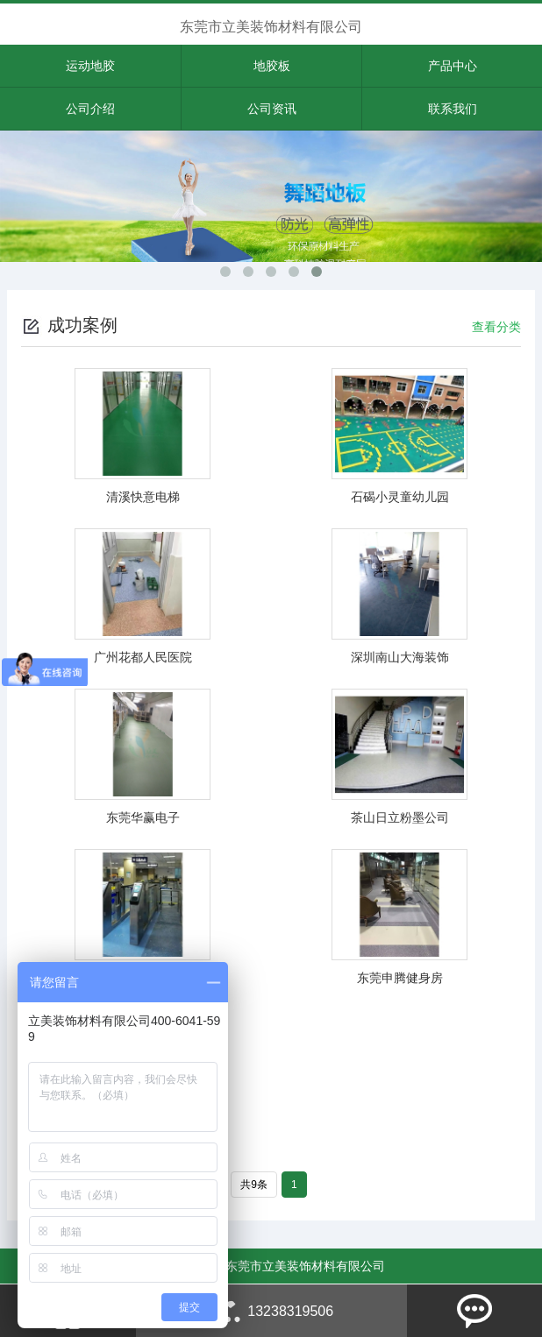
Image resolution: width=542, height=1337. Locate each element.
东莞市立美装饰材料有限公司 (271, 26)
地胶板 (271, 66)
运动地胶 (90, 66)
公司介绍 (90, 109)
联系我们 (452, 109)
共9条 (253, 1184)
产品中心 (452, 66)
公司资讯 (271, 109)
